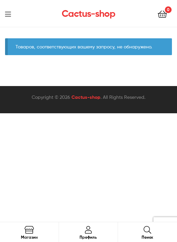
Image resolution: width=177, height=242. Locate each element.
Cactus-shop (88, 13)
